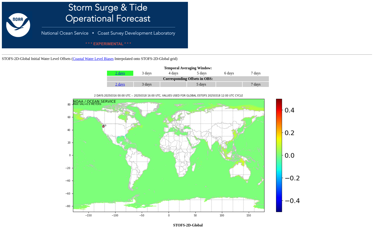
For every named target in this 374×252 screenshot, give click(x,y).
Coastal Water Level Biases (93, 59)
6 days (229, 73)
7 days (255, 73)
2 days (120, 73)
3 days (146, 73)
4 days (173, 73)
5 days (202, 73)
